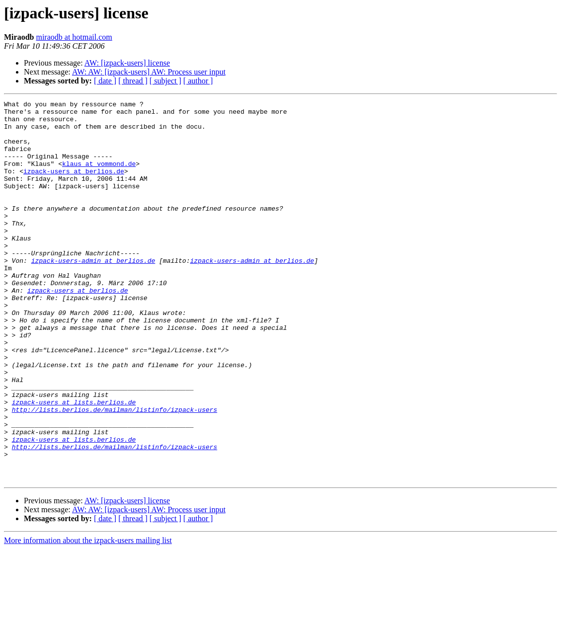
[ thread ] (133, 81)
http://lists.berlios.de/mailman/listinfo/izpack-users (114, 472)
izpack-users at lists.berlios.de (74, 463)
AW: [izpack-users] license (127, 63)
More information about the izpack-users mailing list (88, 616)
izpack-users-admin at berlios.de (93, 293)
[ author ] (198, 81)
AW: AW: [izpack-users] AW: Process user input (149, 72)
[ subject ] (165, 81)
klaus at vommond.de (99, 176)
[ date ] (105, 81)
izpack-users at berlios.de (73, 185)
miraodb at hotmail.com (74, 37)
